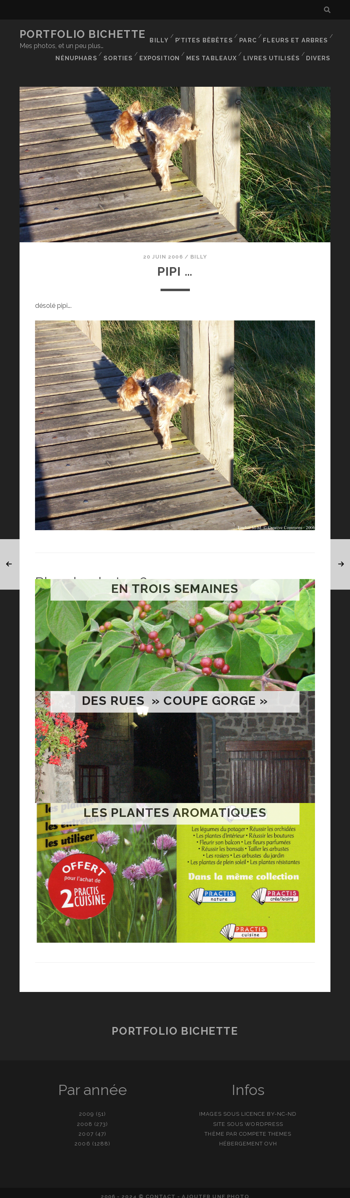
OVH (270, 1136)
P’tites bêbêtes (207, 34)
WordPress (264, 1117)
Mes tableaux (304, 45)
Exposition (252, 45)
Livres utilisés (274, 55)
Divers (319, 55)
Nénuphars (168, 45)
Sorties (210, 45)
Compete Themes (265, 1126)
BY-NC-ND (282, 1107)
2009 (86, 1107)
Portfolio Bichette (83, 34)
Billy (162, 34)
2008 (84, 1117)
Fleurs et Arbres (297, 34)
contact (160, 1189)
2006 (82, 1136)
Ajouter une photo (215, 1189)
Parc (250, 34)
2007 (86, 1126)
